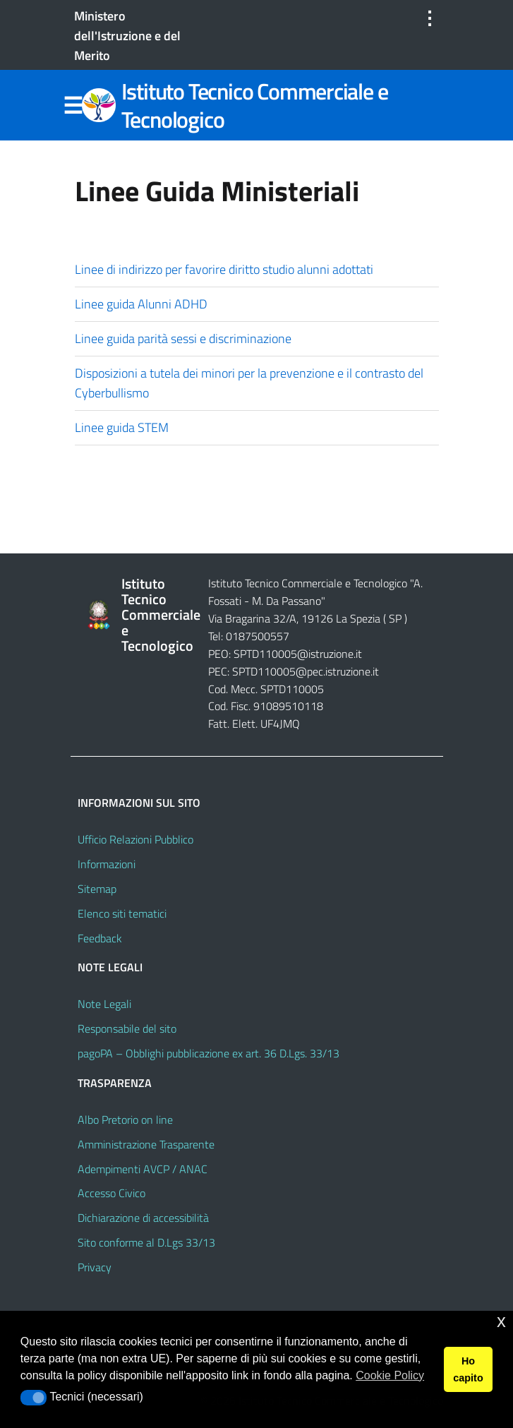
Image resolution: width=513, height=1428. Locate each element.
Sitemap (97, 888)
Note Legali (104, 1003)
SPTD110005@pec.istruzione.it (305, 671)
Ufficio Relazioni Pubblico (135, 839)
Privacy (94, 1267)
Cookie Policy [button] (390, 1375)
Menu (73, 106)
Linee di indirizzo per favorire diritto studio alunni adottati (227, 269)
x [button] (501, 1321)
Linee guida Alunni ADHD (142, 303)
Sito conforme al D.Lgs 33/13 (146, 1242)
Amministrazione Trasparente (146, 1144)
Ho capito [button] (468, 1369)
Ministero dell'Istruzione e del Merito (127, 35)
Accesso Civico (111, 1192)
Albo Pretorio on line (125, 1119)
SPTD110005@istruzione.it (298, 653)
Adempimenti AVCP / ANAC (142, 1168)
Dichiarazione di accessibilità (143, 1217)
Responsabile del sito (127, 1028)
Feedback (100, 938)
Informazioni (106, 864)
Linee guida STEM (122, 427)
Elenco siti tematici (122, 913)
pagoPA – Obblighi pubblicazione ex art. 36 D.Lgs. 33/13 (208, 1053)
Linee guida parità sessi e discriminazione (187, 338)
